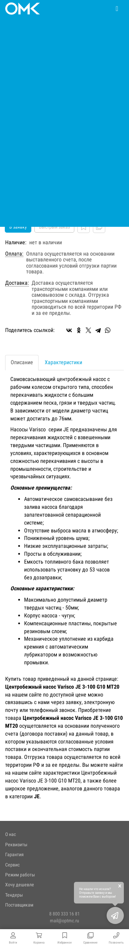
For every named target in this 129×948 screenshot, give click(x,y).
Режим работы (20, 874)
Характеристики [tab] (63, 362)
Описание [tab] (22, 362)
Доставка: (17, 283)
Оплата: (14, 254)
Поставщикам (19, 905)
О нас (10, 834)
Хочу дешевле (19, 884)
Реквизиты (16, 844)
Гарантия (14, 854)
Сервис (12, 864)
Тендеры (14, 895)
